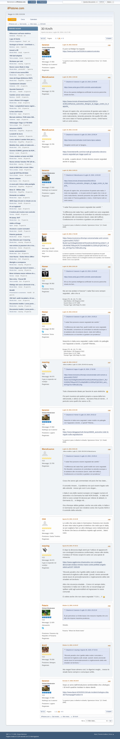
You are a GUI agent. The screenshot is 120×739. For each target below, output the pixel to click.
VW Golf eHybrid (15, 56)
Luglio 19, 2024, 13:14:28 (69, 130)
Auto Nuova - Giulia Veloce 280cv (21, 257)
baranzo (45, 45)
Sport (11, 225)
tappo (44, 234)
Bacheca (12, 47)
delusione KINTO (15, 128)
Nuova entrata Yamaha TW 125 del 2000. (22, 162)
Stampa (108, 38)
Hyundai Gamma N (16, 89)
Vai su (43, 711)
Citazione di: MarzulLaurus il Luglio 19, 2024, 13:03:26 (83, 175)
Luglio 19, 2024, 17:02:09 (69, 234)
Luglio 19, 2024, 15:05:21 (69, 170)
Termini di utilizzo (103, 734)
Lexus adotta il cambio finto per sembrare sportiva (22, 139)
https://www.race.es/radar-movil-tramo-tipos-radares (82, 140)
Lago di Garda (14, 39)
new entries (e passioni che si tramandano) (22, 245)
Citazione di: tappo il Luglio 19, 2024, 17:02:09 (80, 369)
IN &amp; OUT (14, 218)
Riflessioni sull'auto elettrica (20, 33)
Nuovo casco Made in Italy (19, 67)
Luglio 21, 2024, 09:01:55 (69, 449)
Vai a (82, 721)
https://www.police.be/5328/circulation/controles (81, 51)
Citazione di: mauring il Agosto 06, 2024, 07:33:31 (82, 650)
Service (11, 153)
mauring (45, 362)
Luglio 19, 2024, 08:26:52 (69, 44)
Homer (45, 267)
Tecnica (11, 214)
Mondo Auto (13, 63)
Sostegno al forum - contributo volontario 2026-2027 (22, 44)
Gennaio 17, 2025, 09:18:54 (70, 680)
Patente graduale (15, 234)
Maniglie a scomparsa (17, 262)
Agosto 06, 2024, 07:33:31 (70, 545)
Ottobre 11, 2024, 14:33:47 (70, 645)
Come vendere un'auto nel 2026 (21, 156)
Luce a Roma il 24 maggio (19, 100)
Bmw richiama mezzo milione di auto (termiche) (22, 273)
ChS (44, 519)
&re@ (44, 645)
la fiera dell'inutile (16, 111)
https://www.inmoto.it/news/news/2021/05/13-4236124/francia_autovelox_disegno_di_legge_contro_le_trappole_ (86, 103)
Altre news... (13, 91)
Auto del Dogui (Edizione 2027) (20, 78)
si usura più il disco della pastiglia (22, 184)
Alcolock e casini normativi (19, 229)
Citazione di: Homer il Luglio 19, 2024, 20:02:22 (81, 415)
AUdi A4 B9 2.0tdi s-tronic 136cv (21, 167)
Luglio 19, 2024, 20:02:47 (69, 362)
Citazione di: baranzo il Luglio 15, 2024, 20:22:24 (81, 610)
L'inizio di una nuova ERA (19, 72)
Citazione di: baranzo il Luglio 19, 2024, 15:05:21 (81, 317)
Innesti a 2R (13, 50)
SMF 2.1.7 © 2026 (11, 734)
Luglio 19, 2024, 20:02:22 (69, 312)
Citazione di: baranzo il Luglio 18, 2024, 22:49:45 (81, 82)
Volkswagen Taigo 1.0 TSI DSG (20, 123)
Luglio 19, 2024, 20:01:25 (69, 266)
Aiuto (95, 734)
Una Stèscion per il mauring (19, 240)
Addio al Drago (15, 223)
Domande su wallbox (17, 195)
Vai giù (43, 38)
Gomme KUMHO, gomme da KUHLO (22, 151)
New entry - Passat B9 (17, 279)
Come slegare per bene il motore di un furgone (22, 268)
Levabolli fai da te (16, 134)
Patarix (45, 605)
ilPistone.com (15, 8)
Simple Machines (22, 734)
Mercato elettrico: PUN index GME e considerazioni (22, 117)
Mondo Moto (13, 52)
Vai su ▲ (111, 734)
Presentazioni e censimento (17, 292)
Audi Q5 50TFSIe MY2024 (18, 173)
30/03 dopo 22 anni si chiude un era (22, 201)
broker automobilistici (17, 251)
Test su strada (13, 58)
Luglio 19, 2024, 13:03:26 (69, 77)
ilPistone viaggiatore (15, 41)
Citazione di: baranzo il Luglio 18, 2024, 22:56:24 (81, 134)
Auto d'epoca (13, 181)
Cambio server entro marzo (19, 95)
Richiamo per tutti (16, 61)
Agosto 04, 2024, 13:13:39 (70, 519)
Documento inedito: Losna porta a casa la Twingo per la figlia (22, 304)
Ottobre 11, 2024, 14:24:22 (70, 605)
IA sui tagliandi (15, 206)
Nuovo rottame (15, 178)
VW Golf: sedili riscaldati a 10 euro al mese (22, 298)
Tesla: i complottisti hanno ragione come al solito (22, 106)
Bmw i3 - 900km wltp (17, 190)
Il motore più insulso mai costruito (22, 212)
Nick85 (12, 290)
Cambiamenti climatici (17, 84)
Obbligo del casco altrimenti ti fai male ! (22, 285)
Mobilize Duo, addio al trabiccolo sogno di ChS (22, 145)
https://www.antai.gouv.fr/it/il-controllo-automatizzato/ (82, 87)
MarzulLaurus (48, 77)
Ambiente (12, 35)
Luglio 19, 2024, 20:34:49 (69, 410)
